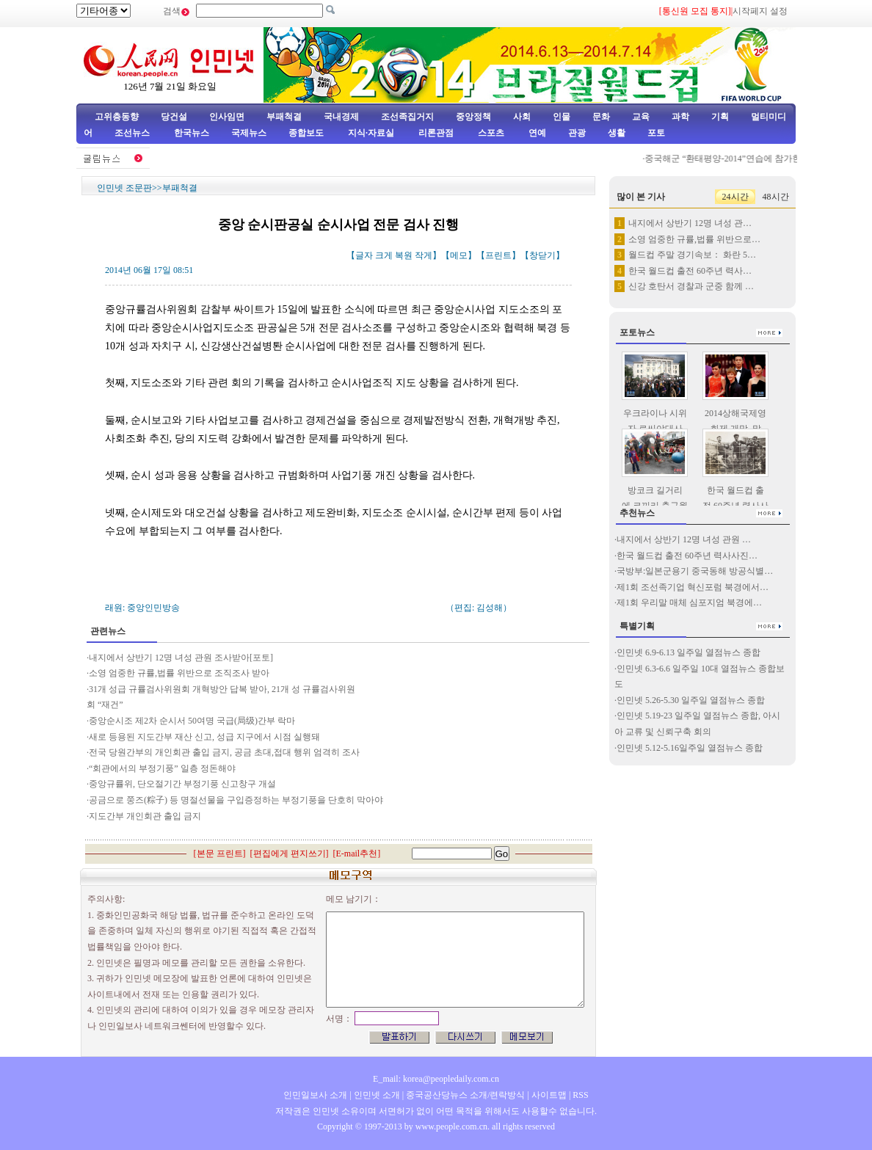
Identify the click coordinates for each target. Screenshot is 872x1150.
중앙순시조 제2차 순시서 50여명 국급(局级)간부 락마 (192, 721)
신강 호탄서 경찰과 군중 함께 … (691, 286)
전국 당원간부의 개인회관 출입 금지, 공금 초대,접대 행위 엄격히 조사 (224, 752)
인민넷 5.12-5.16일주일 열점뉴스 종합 (690, 748)
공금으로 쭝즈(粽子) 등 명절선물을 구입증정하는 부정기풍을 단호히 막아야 (236, 800)
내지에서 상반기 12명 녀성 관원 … (684, 539)
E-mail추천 (357, 853)
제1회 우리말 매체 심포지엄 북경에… (689, 602)
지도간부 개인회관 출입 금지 (145, 816)
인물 (561, 117)
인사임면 (226, 117)
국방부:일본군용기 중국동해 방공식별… (695, 571)
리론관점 (436, 133)
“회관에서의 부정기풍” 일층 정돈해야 (162, 768)
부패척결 (284, 117)
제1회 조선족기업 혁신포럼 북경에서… (693, 587)
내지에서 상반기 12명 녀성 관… (690, 223)
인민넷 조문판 (124, 188)
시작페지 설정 (760, 11)
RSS (580, 1095)
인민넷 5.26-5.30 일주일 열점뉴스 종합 (691, 700)
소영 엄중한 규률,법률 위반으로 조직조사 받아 (179, 673)
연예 (536, 133)
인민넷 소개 (376, 1095)
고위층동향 (117, 117)
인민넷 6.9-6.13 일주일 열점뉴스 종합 (688, 652)
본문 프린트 (220, 853)
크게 (384, 255)
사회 (522, 117)
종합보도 (306, 133)
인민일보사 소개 (315, 1095)
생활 (616, 133)
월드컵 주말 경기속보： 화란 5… (692, 255)
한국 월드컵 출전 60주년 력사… (690, 271)
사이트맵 (549, 1095)
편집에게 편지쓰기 (289, 853)
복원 (404, 255)
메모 (459, 255)
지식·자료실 (372, 133)
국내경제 (341, 117)
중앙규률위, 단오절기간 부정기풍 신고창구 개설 (183, 784)
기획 (720, 117)
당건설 (174, 117)
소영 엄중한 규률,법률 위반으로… (694, 239)
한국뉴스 (191, 133)
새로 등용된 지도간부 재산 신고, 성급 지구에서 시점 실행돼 (205, 737)
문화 (601, 117)
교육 (641, 117)
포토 (656, 133)
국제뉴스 (248, 133)
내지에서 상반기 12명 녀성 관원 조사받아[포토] (181, 657)
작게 (423, 255)
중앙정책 (473, 117)
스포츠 (490, 133)
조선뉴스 (133, 133)
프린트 (498, 255)
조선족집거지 (407, 117)
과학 (680, 117)
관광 (577, 133)
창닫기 (542, 255)
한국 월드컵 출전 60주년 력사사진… (687, 555)
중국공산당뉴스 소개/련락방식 (465, 1095)
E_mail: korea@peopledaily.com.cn (436, 1079)
